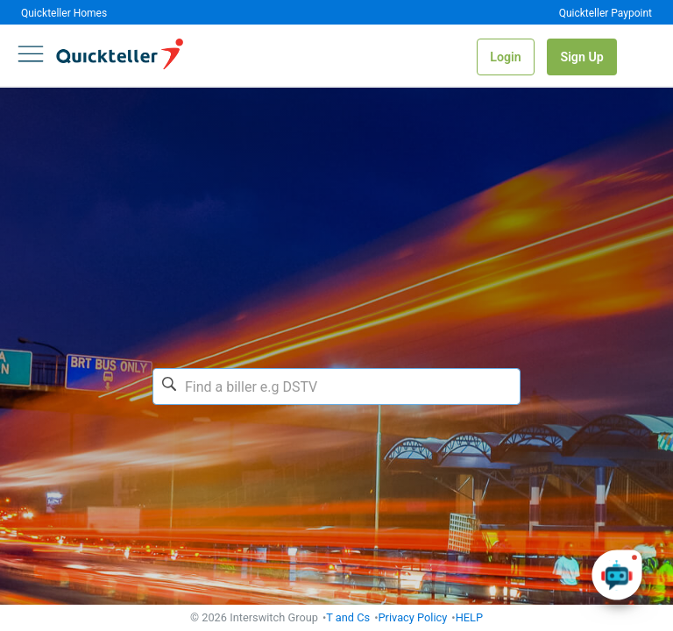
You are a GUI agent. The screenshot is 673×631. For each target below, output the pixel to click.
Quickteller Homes (64, 13)
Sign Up (581, 57)
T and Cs (348, 617)
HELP (469, 617)
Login (505, 57)
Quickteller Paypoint (605, 13)
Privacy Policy (413, 617)
